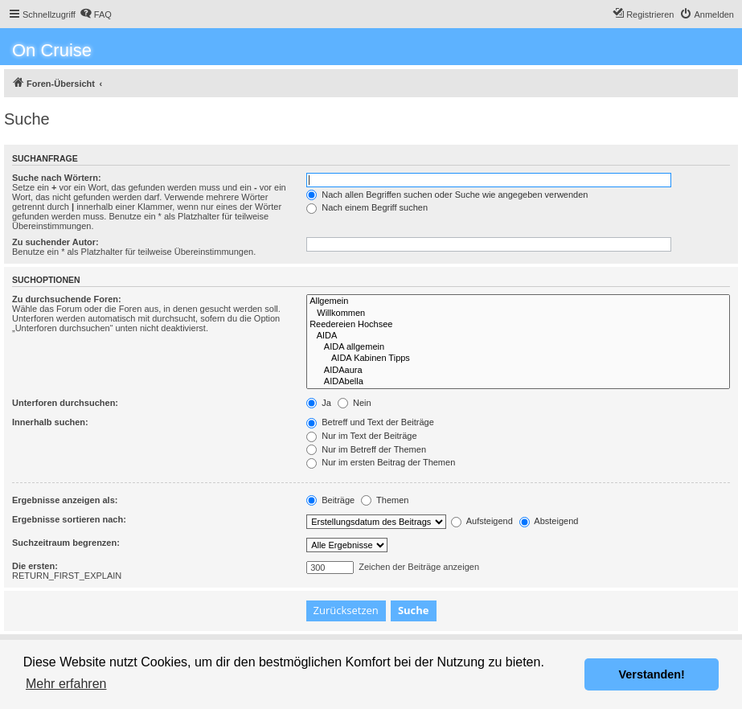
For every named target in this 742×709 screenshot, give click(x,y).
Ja (318, 403)
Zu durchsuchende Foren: (66, 299)
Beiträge (330, 500)
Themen (384, 500)
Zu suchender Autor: (55, 242)
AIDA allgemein (518, 347)
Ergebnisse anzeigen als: (64, 500)
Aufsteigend (482, 521)
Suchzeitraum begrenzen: (66, 542)
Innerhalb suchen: (50, 422)
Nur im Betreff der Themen (366, 449)
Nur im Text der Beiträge (361, 436)
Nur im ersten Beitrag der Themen (380, 462)
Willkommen (518, 313)
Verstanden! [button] (652, 674)
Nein (354, 403)
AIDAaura (518, 370)
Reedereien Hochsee (518, 324)
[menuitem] (96, 14)
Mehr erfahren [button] (66, 684)
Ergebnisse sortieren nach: (69, 519)
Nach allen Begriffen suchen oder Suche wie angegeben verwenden (447, 194)
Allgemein (518, 301)
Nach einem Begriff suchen (367, 207)
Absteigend (549, 521)
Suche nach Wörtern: (56, 177)
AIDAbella (518, 381)
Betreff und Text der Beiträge (370, 422)
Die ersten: (35, 566)
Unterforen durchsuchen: (65, 403)
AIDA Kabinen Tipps (518, 358)
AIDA (518, 336)
